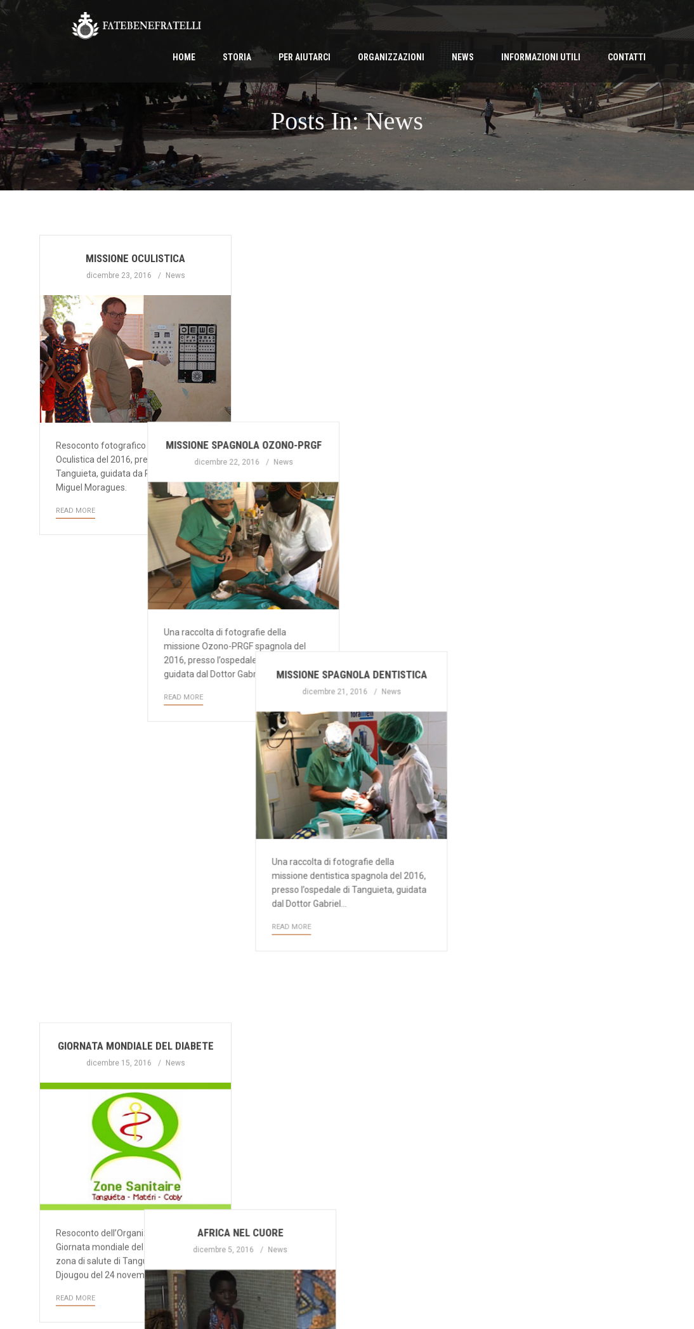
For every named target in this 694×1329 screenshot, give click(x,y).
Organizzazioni (391, 57)
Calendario (558, 577)
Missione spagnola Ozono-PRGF (347, 258)
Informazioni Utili (540, 57)
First (61, 1192)
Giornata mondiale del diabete (136, 577)
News (463, 57)
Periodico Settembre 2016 (346, 882)
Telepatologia (557, 872)
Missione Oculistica (135, 258)
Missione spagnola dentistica (558, 258)
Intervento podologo (135, 896)
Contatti (627, 57)
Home (184, 57)
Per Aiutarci (304, 57)
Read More (75, 510)
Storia (237, 57)
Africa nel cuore (347, 577)
